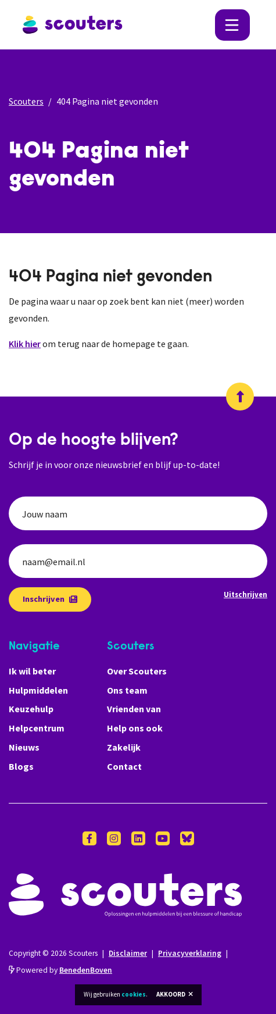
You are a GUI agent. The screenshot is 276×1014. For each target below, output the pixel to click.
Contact (124, 766)
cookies (133, 994)
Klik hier (25, 343)
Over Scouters (137, 671)
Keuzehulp (31, 709)
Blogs (21, 766)
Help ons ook (135, 728)
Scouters (26, 101)
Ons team (127, 690)
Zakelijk (124, 747)
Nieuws (24, 747)
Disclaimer (128, 953)
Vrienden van (134, 709)
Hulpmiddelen (38, 690)
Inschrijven (50, 599)
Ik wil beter (32, 671)
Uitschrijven (245, 594)
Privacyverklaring (189, 953)
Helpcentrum (36, 728)
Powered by (60, 970)
